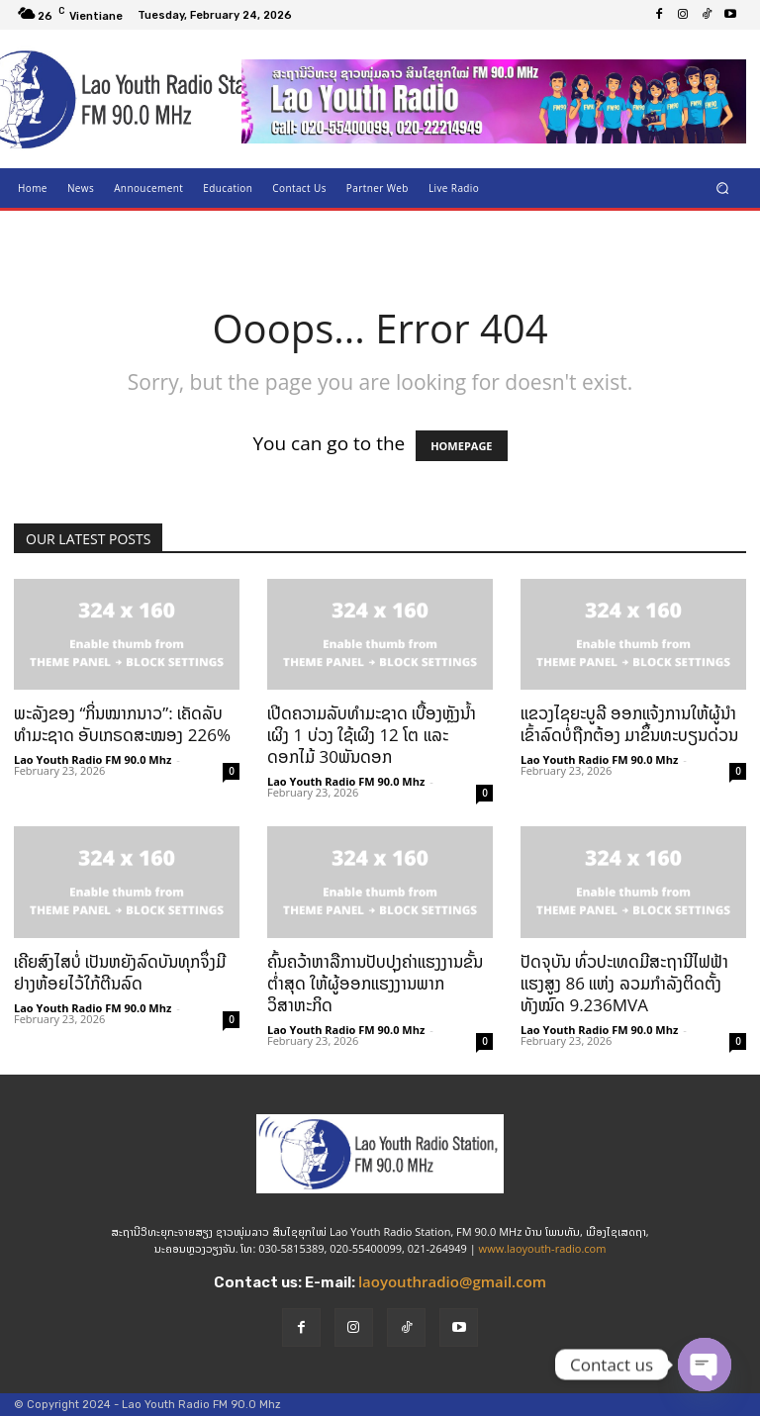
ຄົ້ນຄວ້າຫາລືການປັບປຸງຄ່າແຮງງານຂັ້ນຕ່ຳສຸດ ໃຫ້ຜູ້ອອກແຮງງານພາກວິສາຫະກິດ (375, 983)
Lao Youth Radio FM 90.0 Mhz (92, 759)
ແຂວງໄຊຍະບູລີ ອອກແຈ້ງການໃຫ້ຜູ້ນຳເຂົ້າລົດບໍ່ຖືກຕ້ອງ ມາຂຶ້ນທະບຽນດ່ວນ (629, 724)
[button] (723, 187)
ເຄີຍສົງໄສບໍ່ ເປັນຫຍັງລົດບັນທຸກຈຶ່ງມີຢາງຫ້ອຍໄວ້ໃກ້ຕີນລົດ (120, 972)
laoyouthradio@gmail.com (452, 1281)
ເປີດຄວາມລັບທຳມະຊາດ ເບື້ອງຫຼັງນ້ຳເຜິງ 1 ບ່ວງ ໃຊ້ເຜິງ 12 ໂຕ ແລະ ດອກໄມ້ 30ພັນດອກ (371, 735)
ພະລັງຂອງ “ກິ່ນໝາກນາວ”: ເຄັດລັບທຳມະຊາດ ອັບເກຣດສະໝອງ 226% (122, 724)
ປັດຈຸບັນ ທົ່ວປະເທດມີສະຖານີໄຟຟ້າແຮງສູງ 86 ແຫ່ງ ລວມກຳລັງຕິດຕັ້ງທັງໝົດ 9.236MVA (624, 983)
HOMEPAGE (461, 445)
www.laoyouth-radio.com (543, 1248)
